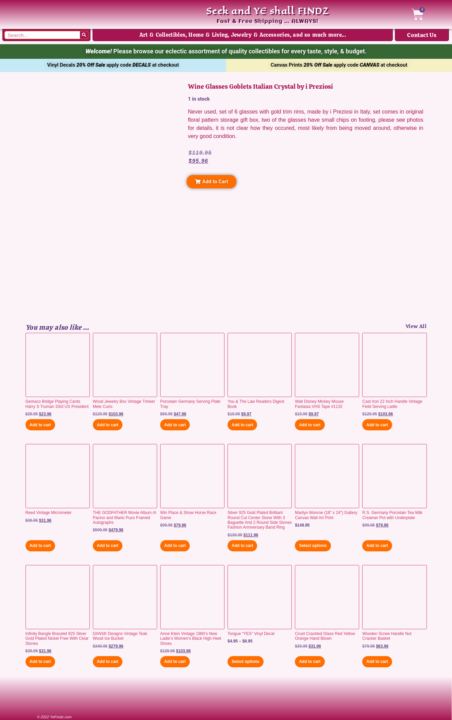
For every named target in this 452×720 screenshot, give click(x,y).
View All (416, 326)
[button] (211, 181)
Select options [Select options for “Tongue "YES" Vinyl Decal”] (246, 661)
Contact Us (421, 35)
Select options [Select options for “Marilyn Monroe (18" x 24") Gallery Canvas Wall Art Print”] (313, 545)
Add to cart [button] (40, 425)
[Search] (84, 35)
